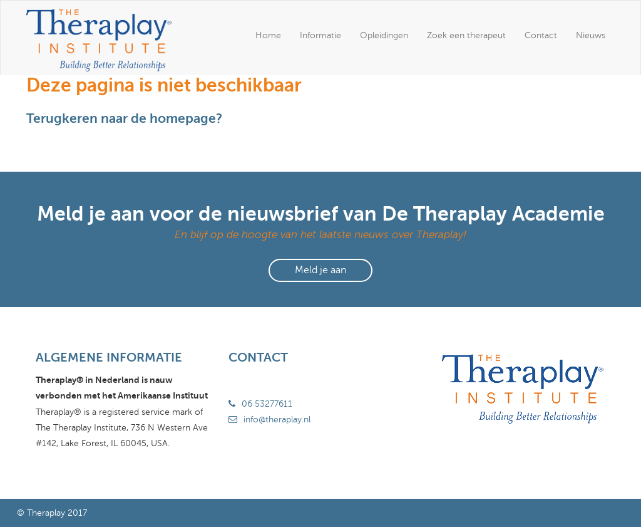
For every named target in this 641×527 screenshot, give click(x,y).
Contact (541, 35)
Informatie (320, 35)
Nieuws (590, 35)
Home (268, 35)
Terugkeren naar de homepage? (124, 118)
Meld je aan (320, 270)
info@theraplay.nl (277, 419)
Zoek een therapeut (466, 35)
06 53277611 (267, 404)
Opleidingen (384, 35)
